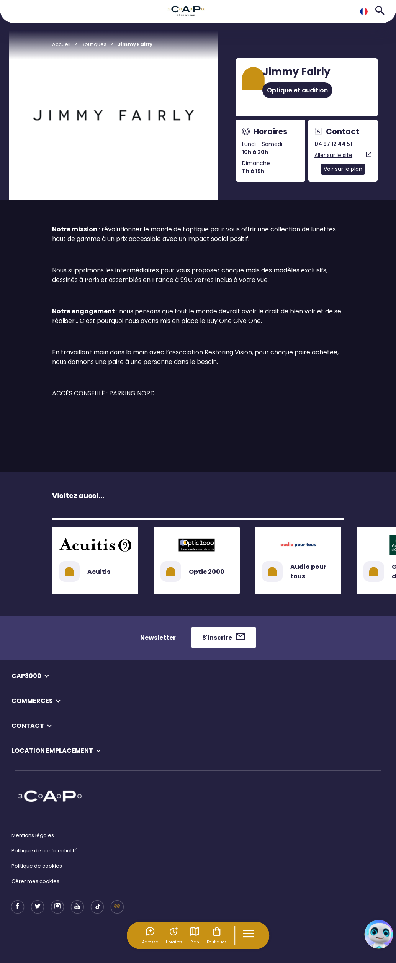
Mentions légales (32, 835)
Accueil (61, 44)
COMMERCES (32, 700)
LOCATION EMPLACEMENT (52, 750)
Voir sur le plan (343, 169)
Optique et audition (297, 90)
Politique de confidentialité (44, 850)
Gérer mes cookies (35, 881)
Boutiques (217, 935)
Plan (194, 935)
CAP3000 (26, 675)
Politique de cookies (36, 866)
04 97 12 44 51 (333, 144)
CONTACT (27, 725)
